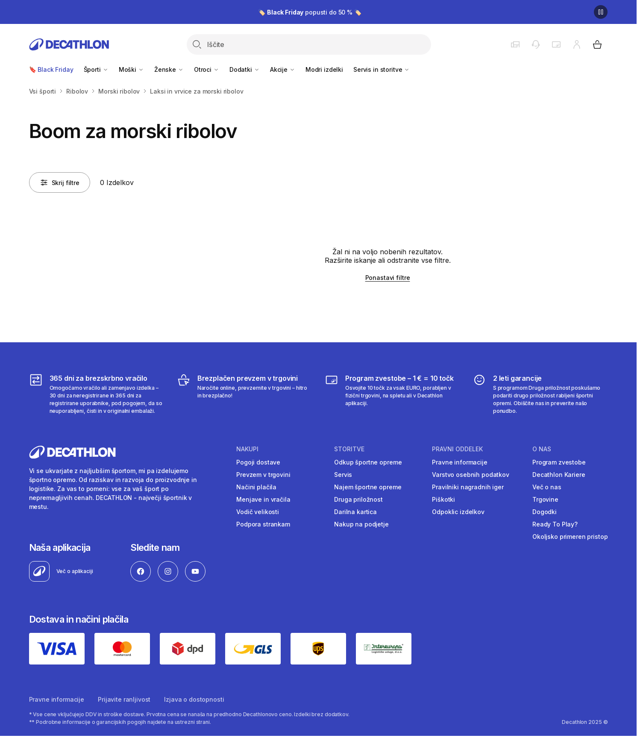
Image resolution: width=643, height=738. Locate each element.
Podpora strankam (263, 524)
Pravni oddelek (457, 449)
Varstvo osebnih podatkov (470, 474)
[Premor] (601, 12)
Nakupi (247, 449)
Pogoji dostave (258, 462)
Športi (96, 69)
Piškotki (443, 499)
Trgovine (545, 499)
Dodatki (244, 69)
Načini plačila (256, 487)
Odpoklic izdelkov (458, 511)
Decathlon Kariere (558, 474)
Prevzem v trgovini (263, 474)
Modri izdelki (324, 69)
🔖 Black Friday (51, 69)
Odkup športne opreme (368, 462)
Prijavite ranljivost (124, 699)
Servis (343, 474)
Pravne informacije (459, 462)
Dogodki (544, 511)
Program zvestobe (559, 462)
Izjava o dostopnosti (194, 699)
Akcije (282, 69)
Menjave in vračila (263, 499)
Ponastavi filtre (387, 277)
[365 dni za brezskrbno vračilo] (96, 394)
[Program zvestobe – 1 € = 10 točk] (392, 394)
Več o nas (546, 487)
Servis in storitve (381, 69)
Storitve (349, 449)
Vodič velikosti (257, 511)
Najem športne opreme (367, 487)
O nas (541, 449)
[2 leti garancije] (540, 394)
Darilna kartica (355, 511)
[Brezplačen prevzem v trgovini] (244, 394)
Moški (131, 69)
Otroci (206, 69)
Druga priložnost (358, 499)
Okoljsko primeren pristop (570, 536)
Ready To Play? (555, 524)
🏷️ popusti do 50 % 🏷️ (309, 12)
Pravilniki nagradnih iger (468, 487)
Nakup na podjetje (361, 524)
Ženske (169, 69)
